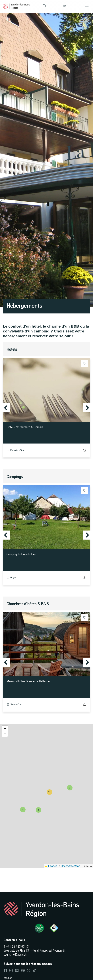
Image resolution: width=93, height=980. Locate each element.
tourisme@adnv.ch (15, 954)
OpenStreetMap (70, 866)
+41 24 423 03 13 (17, 946)
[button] (45, 7)
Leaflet (51, 866)
